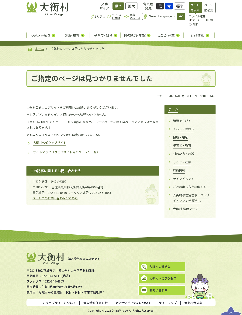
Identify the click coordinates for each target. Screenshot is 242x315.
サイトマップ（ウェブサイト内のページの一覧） (66, 152)
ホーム (39, 48)
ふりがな (99, 16)
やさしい (117, 16)
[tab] (195, 7)
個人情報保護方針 (95, 302)
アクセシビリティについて (133, 302)
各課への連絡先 (160, 266)
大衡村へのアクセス (162, 278)
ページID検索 (208, 7)
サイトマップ (168, 302)
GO (181, 16)
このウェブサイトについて (58, 302)
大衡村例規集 (193, 302)
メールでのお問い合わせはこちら (55, 198)
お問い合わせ (158, 290)
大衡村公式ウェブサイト (49, 142)
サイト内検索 (194, 7)
